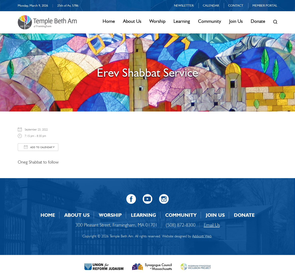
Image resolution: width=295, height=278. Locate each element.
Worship (157, 21)
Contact (235, 5)
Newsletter (184, 5)
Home (109, 21)
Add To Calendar (38, 147)
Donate (258, 21)
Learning (181, 21)
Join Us (236, 21)
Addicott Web (202, 236)
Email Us (212, 225)
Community (209, 21)
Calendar (211, 5)
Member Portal (264, 5)
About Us (132, 21)
